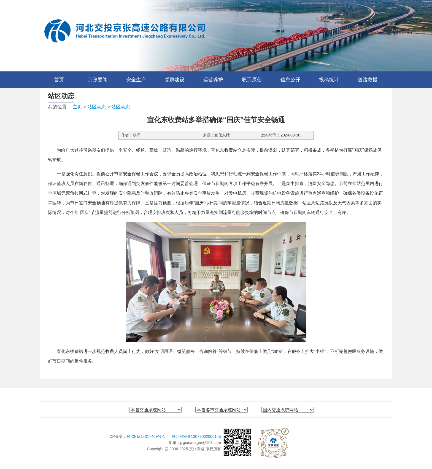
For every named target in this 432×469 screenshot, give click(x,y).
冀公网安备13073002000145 (196, 436)
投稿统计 (329, 79)
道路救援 (367, 79)
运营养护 (213, 79)
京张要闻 (97, 79)
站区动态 (96, 106)
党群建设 (175, 79)
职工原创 (252, 79)
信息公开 (290, 79)
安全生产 (136, 79)
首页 (59, 79)
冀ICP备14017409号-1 (146, 436)
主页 (77, 106)
